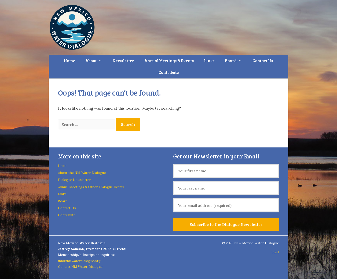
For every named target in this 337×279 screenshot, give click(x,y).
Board (236, 61)
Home (69, 60)
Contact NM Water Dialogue (80, 267)
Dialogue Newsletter (74, 180)
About (96, 61)
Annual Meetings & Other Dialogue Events (91, 187)
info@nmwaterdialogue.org (79, 261)
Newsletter (123, 60)
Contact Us (263, 60)
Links (209, 60)
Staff (275, 252)
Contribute (168, 72)
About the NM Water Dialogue (82, 173)
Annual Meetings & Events (169, 60)
